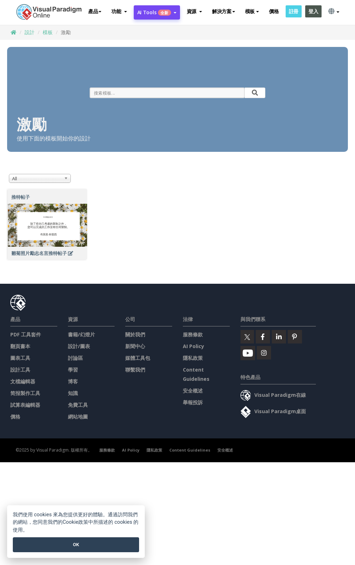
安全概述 (193, 390)
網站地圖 (78, 416)
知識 (73, 393)
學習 (73, 369)
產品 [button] (94, 11)
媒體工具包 (137, 358)
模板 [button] (252, 11)
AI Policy (193, 346)
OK (76, 544)
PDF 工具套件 (25, 334)
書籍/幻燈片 (81, 334)
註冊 (293, 11)
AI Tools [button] (156, 12)
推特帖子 (20, 197)
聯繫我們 (135, 369)
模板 (48, 32)
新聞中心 (135, 346)
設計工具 (20, 369)
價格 (274, 11)
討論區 (75, 358)
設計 (30, 32)
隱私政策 (193, 358)
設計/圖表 (79, 346)
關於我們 (135, 334)
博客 (73, 381)
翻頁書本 (20, 346)
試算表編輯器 (25, 404)
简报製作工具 (25, 393)
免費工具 (78, 404)
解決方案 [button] (223, 11)
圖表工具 (20, 358)
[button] (119, 11)
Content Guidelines (189, 450)
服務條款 (193, 334)
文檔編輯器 (22, 381)
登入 (313, 11)
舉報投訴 (193, 402)
